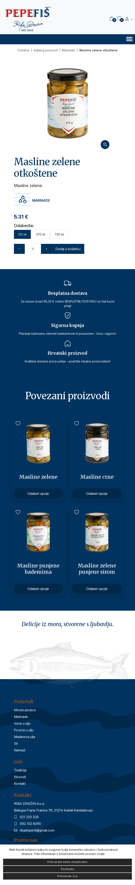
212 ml (22, 234)
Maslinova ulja (24, 737)
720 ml (59, 234)
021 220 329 (26, 817)
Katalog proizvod (45, 50)
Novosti (20, 777)
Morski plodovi (25, 710)
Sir (16, 743)
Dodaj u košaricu (68, 249)
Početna (23, 50)
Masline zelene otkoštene (98, 50)
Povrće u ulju (23, 730)
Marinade (68, 50)
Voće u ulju (22, 723)
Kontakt (20, 783)
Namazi (19, 750)
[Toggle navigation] (129, 39)
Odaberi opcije (38, 493)
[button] (129, 19)
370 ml (40, 234)
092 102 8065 (27, 824)
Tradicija (20, 770)
